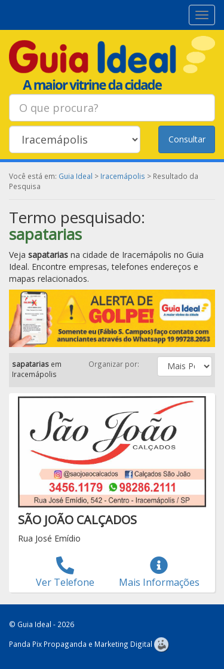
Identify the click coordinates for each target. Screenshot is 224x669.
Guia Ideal (76, 176)
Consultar (186, 139)
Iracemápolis (122, 176)
